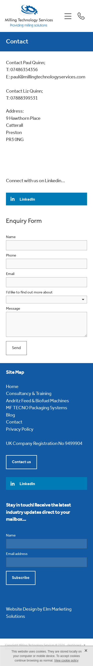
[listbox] (46, 299)
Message (13, 309)
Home (12, 386)
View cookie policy (66, 660)
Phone (11, 256)
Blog (10, 415)
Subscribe (21, 578)
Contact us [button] (21, 462)
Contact (14, 422)
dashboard (74, 645)
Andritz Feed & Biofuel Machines (37, 401)
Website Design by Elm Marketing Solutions (38, 613)
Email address (17, 554)
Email (10, 274)
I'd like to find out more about (29, 292)
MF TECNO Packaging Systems (36, 407)
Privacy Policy (19, 429)
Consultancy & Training (28, 393)
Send (16, 348)
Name (11, 237)
